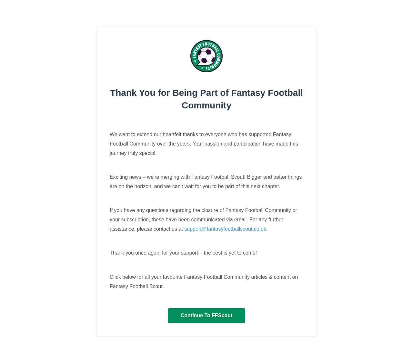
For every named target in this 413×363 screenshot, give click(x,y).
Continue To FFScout (207, 315)
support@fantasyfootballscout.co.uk (225, 229)
